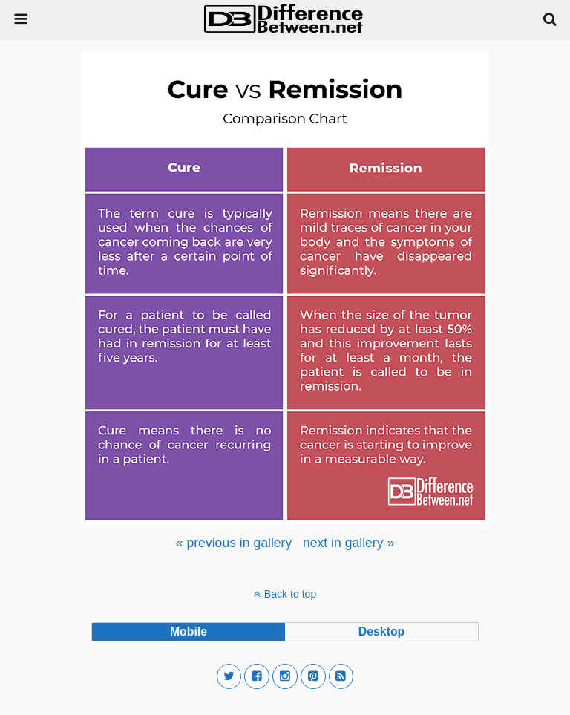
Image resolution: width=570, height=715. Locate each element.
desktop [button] (381, 631)
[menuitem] (234, 542)
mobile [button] (188, 631)
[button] (229, 676)
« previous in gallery (234, 542)
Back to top (290, 594)
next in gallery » (348, 542)
